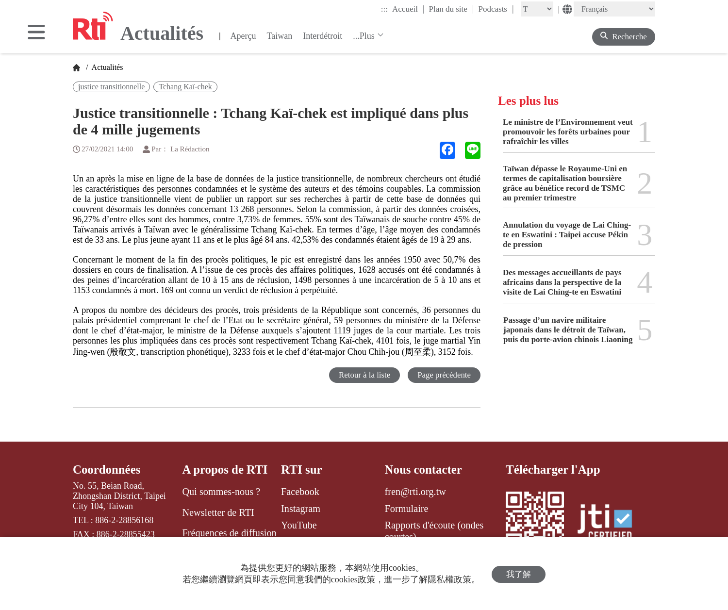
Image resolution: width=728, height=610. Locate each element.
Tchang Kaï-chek (185, 86)
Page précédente (444, 374)
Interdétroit (322, 36)
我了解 (518, 573)
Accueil (408, 9)
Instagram (300, 508)
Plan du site (451, 9)
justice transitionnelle (111, 86)
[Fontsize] (537, 8)
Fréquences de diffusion (229, 533)
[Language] (614, 8)
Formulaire (407, 508)
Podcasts (495, 9)
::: (384, 9)
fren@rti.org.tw (415, 491)
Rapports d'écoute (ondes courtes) (434, 531)
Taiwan (279, 36)
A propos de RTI (225, 469)
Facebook (300, 491)
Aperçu (243, 36)
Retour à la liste (364, 374)
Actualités (106, 67)
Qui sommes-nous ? (221, 491)
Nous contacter (424, 469)
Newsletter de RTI (218, 512)
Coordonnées (107, 469)
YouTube (299, 525)
